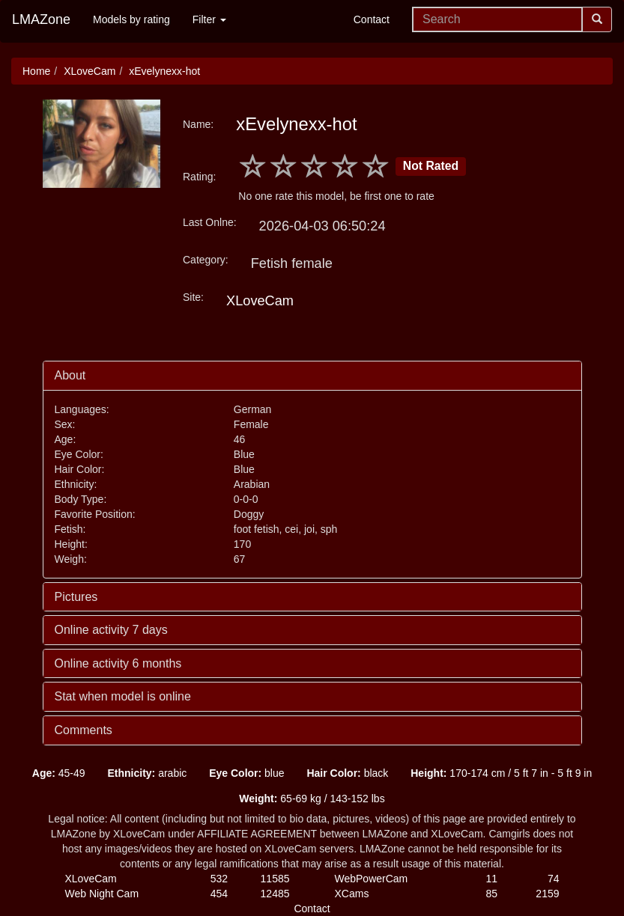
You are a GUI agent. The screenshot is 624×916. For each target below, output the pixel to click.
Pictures (76, 596)
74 (554, 879)
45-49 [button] (58, 773)
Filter (209, 19)
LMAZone (41, 19)
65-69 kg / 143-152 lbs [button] (311, 798)
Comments (83, 730)
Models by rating (131, 19)
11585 (275, 879)
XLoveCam (89, 71)
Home (36, 71)
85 (491, 894)
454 (219, 894)
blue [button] (246, 773)
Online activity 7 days (111, 629)
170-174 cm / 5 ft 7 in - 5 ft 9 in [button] (501, 773)
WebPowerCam (371, 879)
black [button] (347, 773)
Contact (372, 19)
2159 (547, 894)
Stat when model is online (123, 696)
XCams (352, 894)
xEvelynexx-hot (164, 71)
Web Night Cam (102, 894)
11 (491, 879)
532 (219, 879)
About (70, 375)
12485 (275, 894)
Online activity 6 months (118, 663)
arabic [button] (147, 773)
